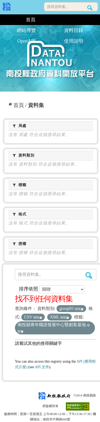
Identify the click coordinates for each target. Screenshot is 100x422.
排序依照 (28, 289)
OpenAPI (26, 41)
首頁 (30, 19)
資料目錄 (73, 30)
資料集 (36, 105)
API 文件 (42, 367)
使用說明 (73, 41)
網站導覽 (26, 30)
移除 (79, 308)
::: (5, 19)
